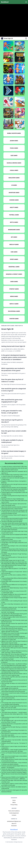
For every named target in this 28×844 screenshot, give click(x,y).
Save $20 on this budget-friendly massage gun (13, 636)
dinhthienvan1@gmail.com (14, 821)
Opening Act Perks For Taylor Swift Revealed (12, 499)
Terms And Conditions (14, 811)
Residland (5, 2)
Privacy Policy (14, 804)
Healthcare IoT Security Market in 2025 (11, 541)
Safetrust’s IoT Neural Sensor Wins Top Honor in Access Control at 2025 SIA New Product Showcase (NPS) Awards (14, 550)
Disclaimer (14, 825)
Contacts (14, 815)
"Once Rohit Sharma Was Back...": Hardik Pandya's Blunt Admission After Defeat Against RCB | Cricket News (14, 714)
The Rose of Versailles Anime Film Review (11, 521)
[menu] (26, 2)
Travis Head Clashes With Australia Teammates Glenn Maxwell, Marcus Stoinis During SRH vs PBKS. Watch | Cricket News (14, 524)
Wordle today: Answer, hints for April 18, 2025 (12, 560)
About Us (14, 823)
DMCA (14, 802)
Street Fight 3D (19, 325)
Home (14, 800)
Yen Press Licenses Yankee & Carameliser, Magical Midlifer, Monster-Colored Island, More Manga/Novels (14, 774)
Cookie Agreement (14, 813)
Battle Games (10, 325)
